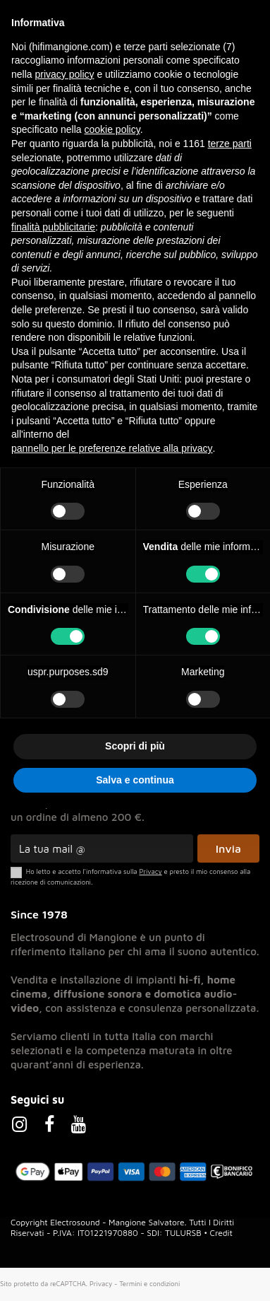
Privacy (101, 1284)
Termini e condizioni (149, 1284)
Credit (221, 1232)
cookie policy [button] (112, 129)
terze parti (230, 143)
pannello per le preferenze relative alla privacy (112, 448)
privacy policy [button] (64, 74)
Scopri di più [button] (135, 746)
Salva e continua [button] (134, 780)
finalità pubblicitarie (53, 227)
